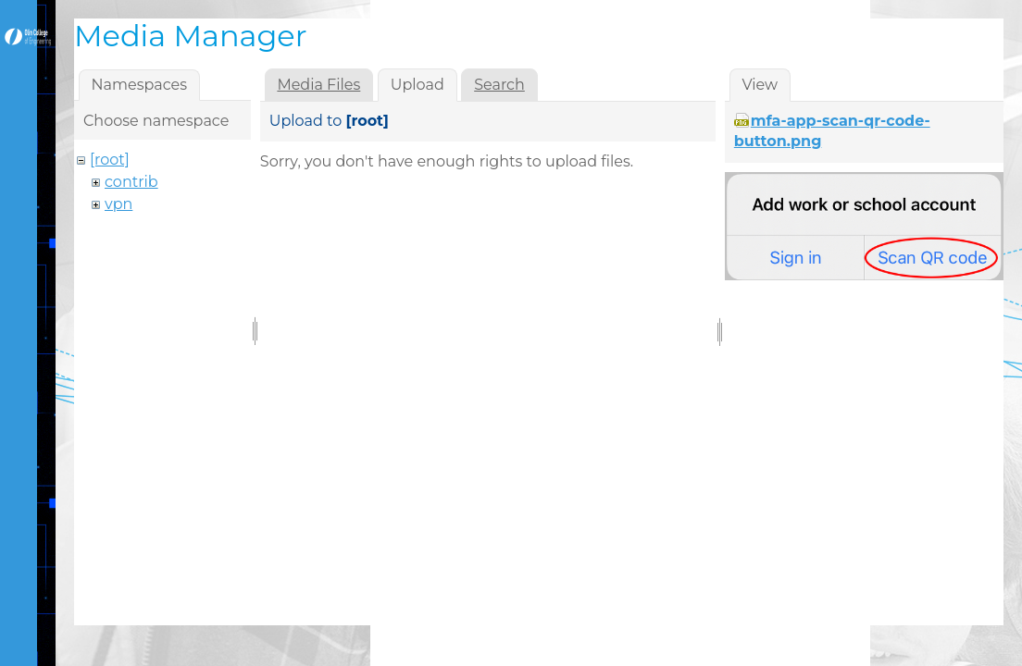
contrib (131, 182)
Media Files (318, 84)
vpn (118, 204)
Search (499, 84)
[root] (110, 159)
